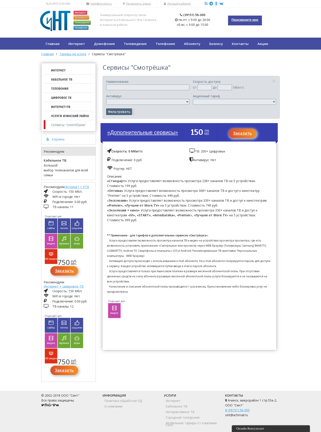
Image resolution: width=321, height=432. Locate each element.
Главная (47, 54)
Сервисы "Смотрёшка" (68, 125)
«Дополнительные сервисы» (142, 132)
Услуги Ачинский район (70, 116)
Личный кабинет (179, 4)
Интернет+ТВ (60, 107)
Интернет (58, 70)
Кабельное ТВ (61, 79)
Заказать (64, 270)
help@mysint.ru (101, 4)
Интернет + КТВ (76, 187)
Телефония (59, 89)
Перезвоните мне (245, 20)
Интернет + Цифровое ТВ (64, 286)
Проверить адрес (138, 4)
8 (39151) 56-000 (237, 410)
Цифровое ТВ (61, 98)
